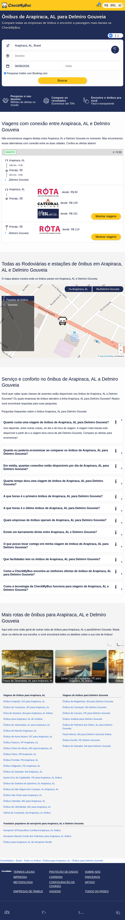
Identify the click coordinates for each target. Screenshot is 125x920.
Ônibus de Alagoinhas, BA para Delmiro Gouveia (87, 701)
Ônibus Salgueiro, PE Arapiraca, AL (21, 766)
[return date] (91, 66)
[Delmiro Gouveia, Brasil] (66, 56)
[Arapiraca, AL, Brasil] (66, 45)
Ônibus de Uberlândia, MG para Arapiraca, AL (27, 807)
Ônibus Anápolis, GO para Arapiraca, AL (24, 701)
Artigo (90, 882)
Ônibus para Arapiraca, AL (56, 860)
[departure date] (37, 66)
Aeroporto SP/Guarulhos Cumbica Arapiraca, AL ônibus (32, 830)
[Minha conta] (98, 5)
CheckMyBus (7, 860)
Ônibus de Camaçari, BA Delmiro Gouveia (84, 707)
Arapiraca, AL (78, 289)
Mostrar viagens (106, 216)
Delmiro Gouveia (107, 289)
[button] (62, 321)
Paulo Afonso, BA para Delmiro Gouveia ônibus (87, 734)
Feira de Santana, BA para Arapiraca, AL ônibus (28, 713)
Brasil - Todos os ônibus (28, 860)
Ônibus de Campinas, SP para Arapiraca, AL (26, 707)
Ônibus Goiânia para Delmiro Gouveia (82, 719)
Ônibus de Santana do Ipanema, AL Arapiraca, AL (29, 783)
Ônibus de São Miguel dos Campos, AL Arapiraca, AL (31, 789)
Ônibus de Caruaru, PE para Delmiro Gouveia (86, 713)
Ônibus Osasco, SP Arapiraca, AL (20, 742)
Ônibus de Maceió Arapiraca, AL (20, 731)
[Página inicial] (47, 5)
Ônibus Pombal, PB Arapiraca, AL (20, 760)
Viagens (55, 891)
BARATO (10, 152)
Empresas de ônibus (28, 891)
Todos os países (97, 891)
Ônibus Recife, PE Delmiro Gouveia (81, 740)
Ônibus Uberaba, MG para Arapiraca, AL (24, 801)
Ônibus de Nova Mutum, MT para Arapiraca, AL (27, 736)
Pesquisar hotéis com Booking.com (27, 73)
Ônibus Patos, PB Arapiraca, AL (19, 754)
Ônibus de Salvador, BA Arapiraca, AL (23, 772)
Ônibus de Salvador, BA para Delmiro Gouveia (86, 746)
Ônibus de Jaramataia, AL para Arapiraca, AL (26, 725)
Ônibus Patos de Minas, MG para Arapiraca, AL (27, 748)
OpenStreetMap (106, 356)
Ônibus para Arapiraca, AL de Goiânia (22, 719)
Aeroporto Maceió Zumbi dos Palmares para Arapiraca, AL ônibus (37, 836)
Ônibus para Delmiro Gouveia (87, 860)
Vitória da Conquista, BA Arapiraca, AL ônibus (27, 812)
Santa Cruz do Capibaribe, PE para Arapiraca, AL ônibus (32, 777)
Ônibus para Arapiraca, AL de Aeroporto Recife (27, 842)
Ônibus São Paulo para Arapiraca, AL (22, 795)
